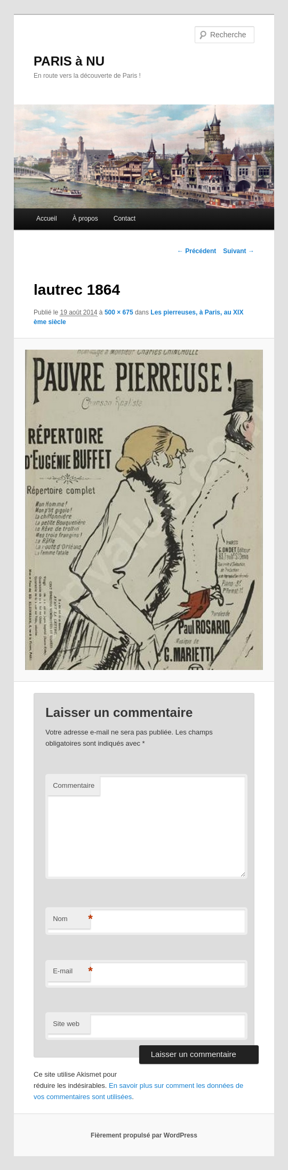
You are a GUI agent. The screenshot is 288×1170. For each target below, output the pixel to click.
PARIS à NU (69, 61)
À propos (85, 218)
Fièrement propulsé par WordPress (144, 1135)
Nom (71, 919)
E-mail (71, 971)
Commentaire (73, 785)
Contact (124, 218)
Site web (66, 1024)
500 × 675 (119, 312)
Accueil (46, 218)
